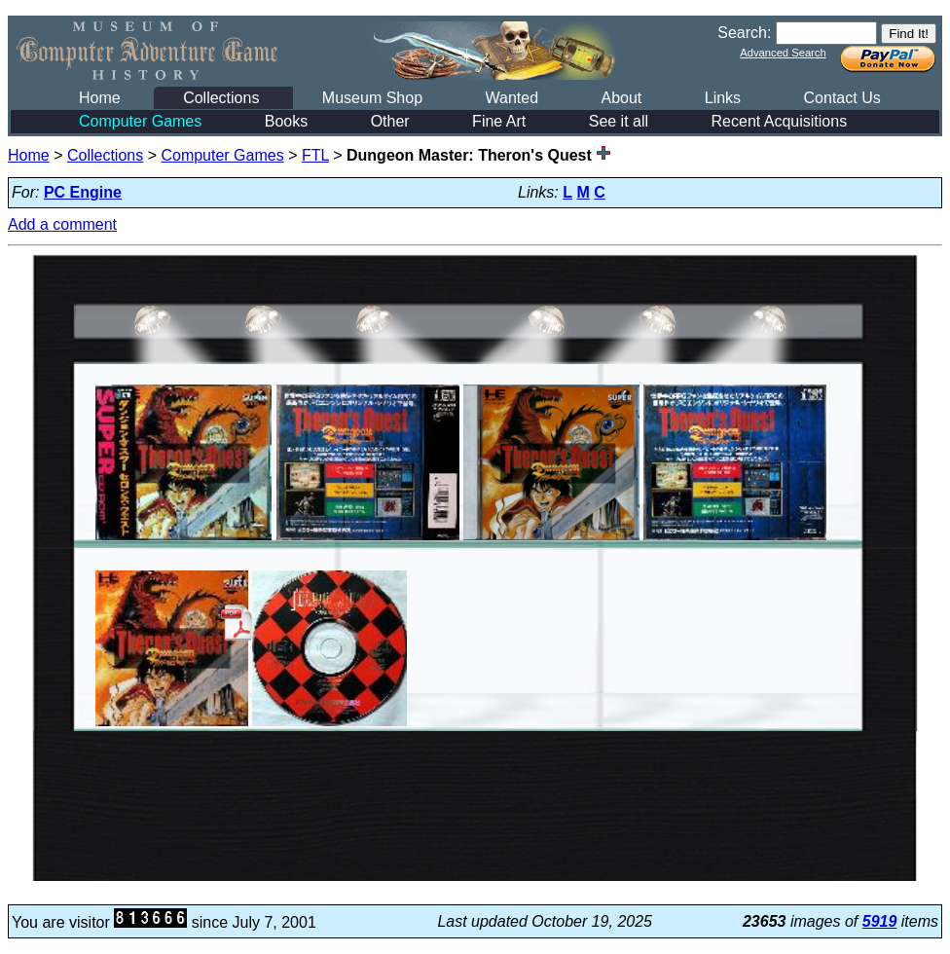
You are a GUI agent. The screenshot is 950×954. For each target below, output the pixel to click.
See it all (618, 121)
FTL (315, 155)
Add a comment (62, 224)
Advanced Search (782, 52)
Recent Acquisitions (780, 121)
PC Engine (83, 192)
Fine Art (499, 121)
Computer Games (140, 121)
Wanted (511, 98)
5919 (879, 921)
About (621, 98)
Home (100, 98)
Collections (221, 98)
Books (286, 121)
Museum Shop (372, 98)
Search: (744, 32)
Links (723, 98)
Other (390, 121)
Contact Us (842, 98)
